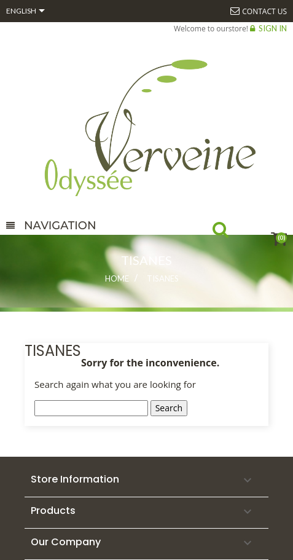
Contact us (264, 11)
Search (231, 232)
